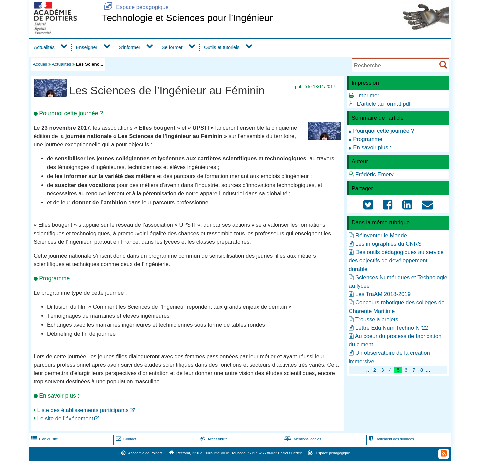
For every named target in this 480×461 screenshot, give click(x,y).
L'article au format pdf (384, 104)
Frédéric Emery (374, 174)
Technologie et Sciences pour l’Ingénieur (187, 17)
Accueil (40, 64)
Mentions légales (302, 439)
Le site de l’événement (65, 418)
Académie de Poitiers (145, 453)
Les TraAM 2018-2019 (383, 294)
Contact (125, 439)
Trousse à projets (376, 319)
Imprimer (368, 95)
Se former (172, 47)
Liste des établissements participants (83, 410)
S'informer (129, 47)
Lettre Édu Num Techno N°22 (391, 328)
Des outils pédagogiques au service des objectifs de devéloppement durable (396, 260)
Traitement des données (390, 439)
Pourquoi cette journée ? (383, 131)
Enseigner (86, 47)
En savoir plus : (372, 147)
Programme (367, 139)
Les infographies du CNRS (388, 244)
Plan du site (44, 439)
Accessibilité (213, 439)
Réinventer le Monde (381, 235)
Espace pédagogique (135, 7)
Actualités (44, 47)
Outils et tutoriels (221, 47)
